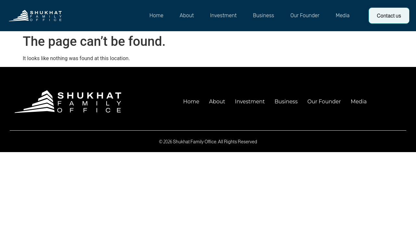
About (187, 15)
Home (156, 15)
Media (343, 15)
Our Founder (304, 15)
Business (263, 15)
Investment (223, 15)
